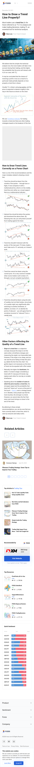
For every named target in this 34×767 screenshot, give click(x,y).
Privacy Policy (15, 746)
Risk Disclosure (24, 746)
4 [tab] (18, 476)
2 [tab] (12, 476)
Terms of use (6, 746)
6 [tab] (25, 476)
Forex (17, 717)
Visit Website (17, 558)
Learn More (7, 763)
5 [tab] (22, 476)
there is (14, 390)
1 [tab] (9, 476)
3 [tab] (15, 476)
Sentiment (17, 710)
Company (17, 724)
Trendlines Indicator (13, 119)
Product (17, 703)
